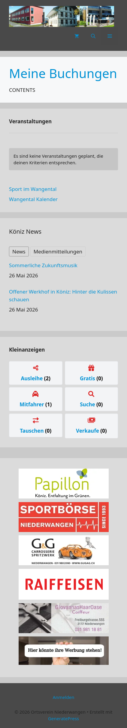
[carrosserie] (64, 563)
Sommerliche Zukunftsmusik (43, 265)
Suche (88, 404)
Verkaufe (88, 430)
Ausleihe (32, 378)
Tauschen (32, 430)
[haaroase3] (64, 631)
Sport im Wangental (32, 189)
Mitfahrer (32, 404)
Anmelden (63, 697)
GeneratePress (63, 718)
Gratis (88, 378)
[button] (93, 36)
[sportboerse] (64, 530)
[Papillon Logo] (64, 496)
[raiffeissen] (64, 597)
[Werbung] (64, 662)
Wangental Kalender (33, 199)
